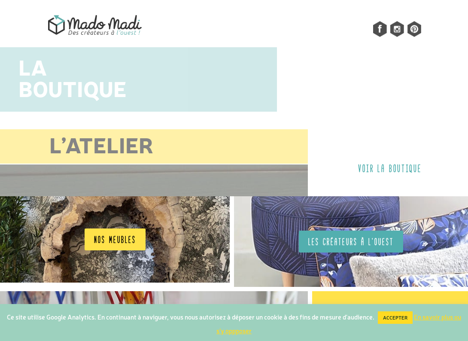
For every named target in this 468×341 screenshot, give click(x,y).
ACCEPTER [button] (395, 317)
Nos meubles (115, 239)
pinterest (414, 29)
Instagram (392, 29)
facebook (375, 29)
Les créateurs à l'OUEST (351, 241)
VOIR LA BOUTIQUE (390, 168)
